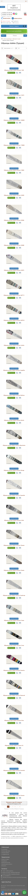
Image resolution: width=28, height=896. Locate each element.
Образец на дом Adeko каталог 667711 (14, 295)
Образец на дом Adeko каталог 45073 (14, 270)
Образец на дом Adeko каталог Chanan (14, 545)
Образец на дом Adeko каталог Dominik (14, 770)
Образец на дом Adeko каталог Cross (14, 645)
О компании (4, 849)
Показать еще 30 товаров (14, 802)
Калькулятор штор (5, 862)
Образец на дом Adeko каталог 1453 (14, 70)
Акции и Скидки (5, 21)
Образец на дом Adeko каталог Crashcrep (14, 595)
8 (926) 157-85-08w (6, 874)
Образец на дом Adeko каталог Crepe (14, 620)
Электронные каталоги (6, 864)
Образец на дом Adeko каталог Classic (14, 570)
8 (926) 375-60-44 (6, 872)
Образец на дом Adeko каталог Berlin (14, 420)
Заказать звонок (6, 18)
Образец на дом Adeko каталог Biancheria (14, 445)
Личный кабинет (5, 852)
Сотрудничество (5, 854)
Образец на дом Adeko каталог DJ (14, 745)
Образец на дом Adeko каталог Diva (14, 720)
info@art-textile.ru (18, 18)
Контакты (16, 22)
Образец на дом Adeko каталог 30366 (14, 220)
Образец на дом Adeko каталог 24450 (14, 195)
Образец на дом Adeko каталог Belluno (14, 395)
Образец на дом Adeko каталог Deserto (14, 670)
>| (19, 806)
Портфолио (15, 21)
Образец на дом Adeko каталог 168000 (14, 120)
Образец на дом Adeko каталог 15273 (14, 95)
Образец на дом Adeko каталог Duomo (14, 795)
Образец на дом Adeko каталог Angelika (14, 370)
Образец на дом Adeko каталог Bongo (14, 470)
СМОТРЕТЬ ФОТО (14, 68)
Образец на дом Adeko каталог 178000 (14, 145)
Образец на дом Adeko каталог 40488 (14, 245)
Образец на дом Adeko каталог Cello (14, 520)
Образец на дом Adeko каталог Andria (14, 345)
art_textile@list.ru (7, 875)
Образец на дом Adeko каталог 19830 (14, 170)
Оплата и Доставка (6, 22)
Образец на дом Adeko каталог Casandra (14, 495)
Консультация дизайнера (14, 31)
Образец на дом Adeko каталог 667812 (14, 320)
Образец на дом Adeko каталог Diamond (14, 695)
